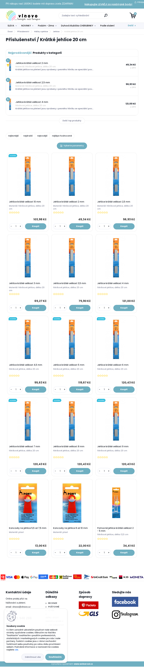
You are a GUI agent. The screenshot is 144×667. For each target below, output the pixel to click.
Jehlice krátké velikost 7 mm (24, 446)
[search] (105, 16)
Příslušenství (23, 31)
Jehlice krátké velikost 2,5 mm (113, 202)
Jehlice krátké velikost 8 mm (69, 446)
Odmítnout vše (33, 657)
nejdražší (28, 135)
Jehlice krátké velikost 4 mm (113, 283)
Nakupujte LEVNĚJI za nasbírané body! (108, 4)
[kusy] (16, 226)
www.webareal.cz (83, 664)
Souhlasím (55, 657)
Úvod (10, 31)
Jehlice (56, 31)
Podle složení (107, 25)
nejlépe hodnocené (62, 135)
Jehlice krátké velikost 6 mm (113, 365)
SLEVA (11, 25)
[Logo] (23, 16)
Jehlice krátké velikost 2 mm (68, 202)
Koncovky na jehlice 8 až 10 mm (70, 528)
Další (131, 25)
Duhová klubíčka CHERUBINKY (77, 25)
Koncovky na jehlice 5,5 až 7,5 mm (28, 528)
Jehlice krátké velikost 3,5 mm (69, 283)
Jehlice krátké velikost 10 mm (25, 202)
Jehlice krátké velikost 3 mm (24, 283)
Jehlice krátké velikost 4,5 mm (25, 365)
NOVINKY (26, 25)
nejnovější (42, 135)
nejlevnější (13, 135)
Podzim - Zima (46, 25)
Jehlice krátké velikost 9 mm (113, 446)
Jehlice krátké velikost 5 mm (69, 365)
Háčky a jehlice (41, 31)
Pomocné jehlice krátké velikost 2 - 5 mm (115, 530)
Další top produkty (72, 120)
